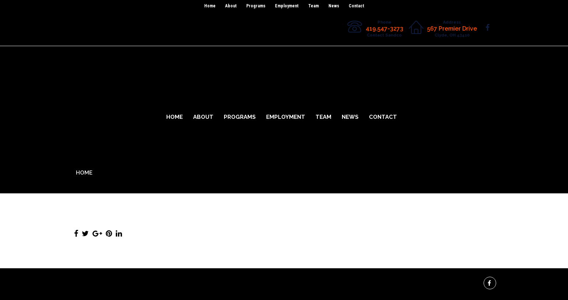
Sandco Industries (284, 58)
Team (313, 5)
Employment (287, 5)
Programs (255, 5)
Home (210, 5)
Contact (356, 5)
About (231, 5)
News (333, 5)
